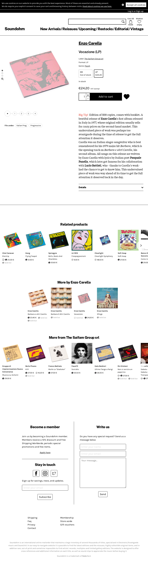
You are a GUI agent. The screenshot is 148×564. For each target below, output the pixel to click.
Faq (29, 521)
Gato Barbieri (100, 366)
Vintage (136, 29)
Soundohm (15, 28)
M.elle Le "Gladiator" (56, 369)
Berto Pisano (30, 366)
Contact (32, 528)
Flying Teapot (31, 256)
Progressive (35, 125)
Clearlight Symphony (104, 256)
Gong (27, 253)
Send (103, 494)
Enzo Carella (90, 43)
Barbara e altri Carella (37, 314)
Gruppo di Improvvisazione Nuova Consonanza (12, 369)
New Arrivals (50, 29)
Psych (87, 66)
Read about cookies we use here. (97, 6)
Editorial (121, 29)
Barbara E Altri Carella (60, 314)
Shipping (32, 517)
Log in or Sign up (135, 11)
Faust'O (75, 366)
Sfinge (99, 314)
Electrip (5, 256)
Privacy (31, 524)
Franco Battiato (55, 366)
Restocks (105, 29)
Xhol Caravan (8, 253)
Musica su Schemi (10, 375)
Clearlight (99, 253)
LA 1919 (75, 253)
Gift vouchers (67, 524)
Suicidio (75, 369)
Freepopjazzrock (79, 256)
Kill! (27, 369)
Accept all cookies (136, 4)
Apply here (45, 452)
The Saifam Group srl (93, 59)
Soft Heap (122, 253)
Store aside (66, 521)
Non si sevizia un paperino (125, 370)
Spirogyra (52, 253)
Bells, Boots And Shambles (55, 257)
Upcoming (87, 29)
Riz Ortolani (123, 366)
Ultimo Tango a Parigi (104, 369)
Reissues (69, 29)
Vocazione (78, 314)
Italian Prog (21, 125)
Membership (67, 517)
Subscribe (45, 497)
